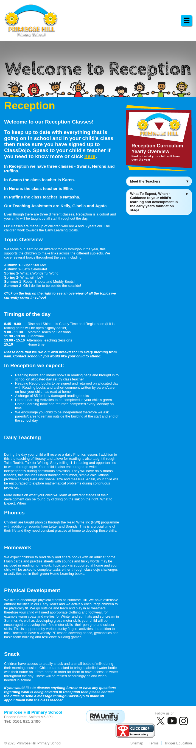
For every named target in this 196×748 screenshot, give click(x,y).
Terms (154, 743)
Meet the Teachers (159, 181)
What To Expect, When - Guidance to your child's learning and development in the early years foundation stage (159, 202)
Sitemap (136, 743)
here (90, 156)
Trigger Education (178, 743)
